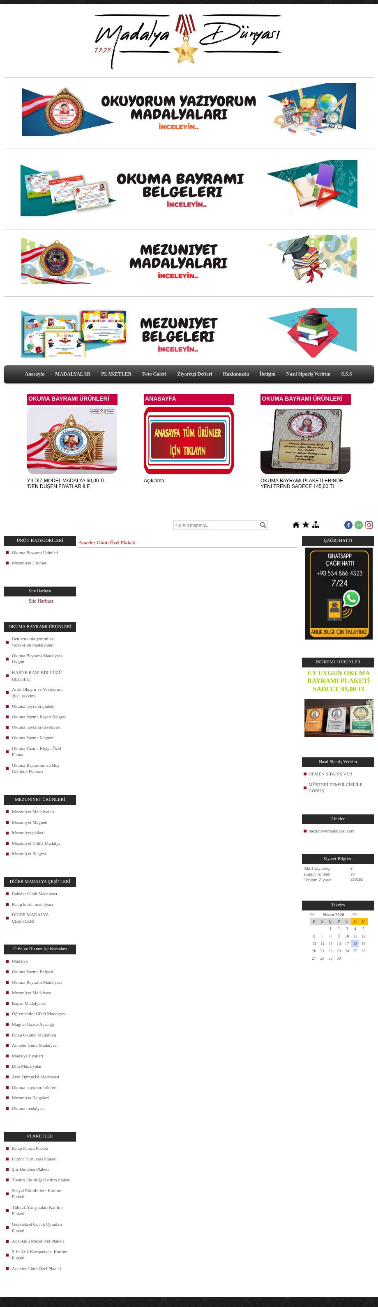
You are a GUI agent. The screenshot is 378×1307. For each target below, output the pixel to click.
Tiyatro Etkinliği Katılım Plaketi (41, 1179)
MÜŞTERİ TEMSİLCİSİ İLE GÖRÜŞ (335, 787)
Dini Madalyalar (26, 1066)
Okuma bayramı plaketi (33, 706)
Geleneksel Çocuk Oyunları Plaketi (37, 1227)
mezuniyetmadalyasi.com (332, 830)
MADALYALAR (72, 374)
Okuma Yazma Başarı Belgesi (39, 716)
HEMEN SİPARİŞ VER (330, 773)
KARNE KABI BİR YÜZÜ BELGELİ (37, 675)
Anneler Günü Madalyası (35, 1045)
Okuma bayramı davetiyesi (36, 727)
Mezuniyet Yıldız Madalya (36, 843)
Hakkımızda (236, 374)
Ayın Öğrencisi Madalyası (35, 1076)
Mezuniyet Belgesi (29, 853)
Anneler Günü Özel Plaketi (36, 1268)
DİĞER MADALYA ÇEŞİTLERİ (30, 918)
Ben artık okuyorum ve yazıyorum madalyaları (33, 642)
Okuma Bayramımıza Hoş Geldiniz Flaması (35, 768)
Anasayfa (34, 374)
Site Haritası (41, 601)
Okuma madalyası (28, 1108)
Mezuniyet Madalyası (31, 992)
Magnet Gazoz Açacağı (33, 1024)
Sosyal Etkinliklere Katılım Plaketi (36, 1193)
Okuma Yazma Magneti (33, 737)
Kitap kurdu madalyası (32, 904)
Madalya (20, 960)
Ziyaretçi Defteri (194, 374)
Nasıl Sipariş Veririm (308, 374)
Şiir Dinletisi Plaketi (30, 1169)
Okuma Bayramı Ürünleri (35, 552)
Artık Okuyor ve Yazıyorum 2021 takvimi (37, 692)
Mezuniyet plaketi (28, 832)
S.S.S (346, 374)
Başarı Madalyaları (29, 1003)
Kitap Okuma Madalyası (34, 1034)
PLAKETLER (116, 374)
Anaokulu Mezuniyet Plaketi (38, 1240)
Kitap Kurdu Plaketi (30, 1148)
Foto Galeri (154, 374)
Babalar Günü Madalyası (34, 893)
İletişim (268, 374)
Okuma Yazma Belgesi (32, 971)
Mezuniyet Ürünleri (30, 562)
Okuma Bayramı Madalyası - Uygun (38, 659)
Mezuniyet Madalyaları (33, 811)
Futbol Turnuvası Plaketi (34, 1158)
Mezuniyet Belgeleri (30, 1097)
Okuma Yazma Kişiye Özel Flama (36, 751)
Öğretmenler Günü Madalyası (39, 1013)
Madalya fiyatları (27, 1055)
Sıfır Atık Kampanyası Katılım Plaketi (39, 1255)
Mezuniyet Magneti (29, 822)
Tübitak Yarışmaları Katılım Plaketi (37, 1210)
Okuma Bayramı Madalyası (37, 982)
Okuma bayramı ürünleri (34, 1087)
